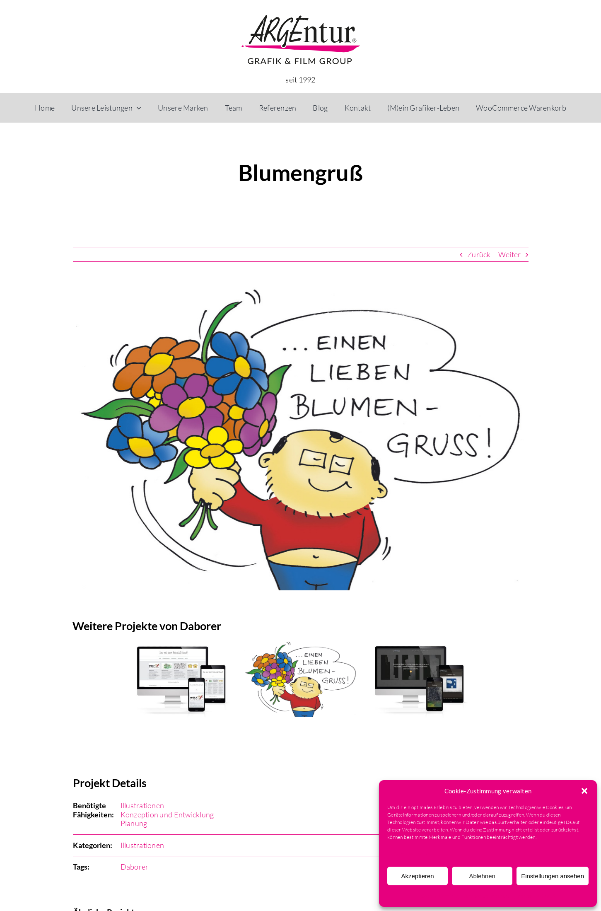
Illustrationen (142, 805)
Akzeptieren (417, 876)
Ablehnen (482, 876)
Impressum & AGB (534, 896)
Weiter (509, 254)
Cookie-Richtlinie (439, 896)
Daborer (135, 866)
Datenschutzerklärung (486, 896)
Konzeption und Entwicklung (167, 814)
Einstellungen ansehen (552, 876)
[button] (584, 791)
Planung (134, 823)
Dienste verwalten (411, 854)
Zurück (479, 254)
